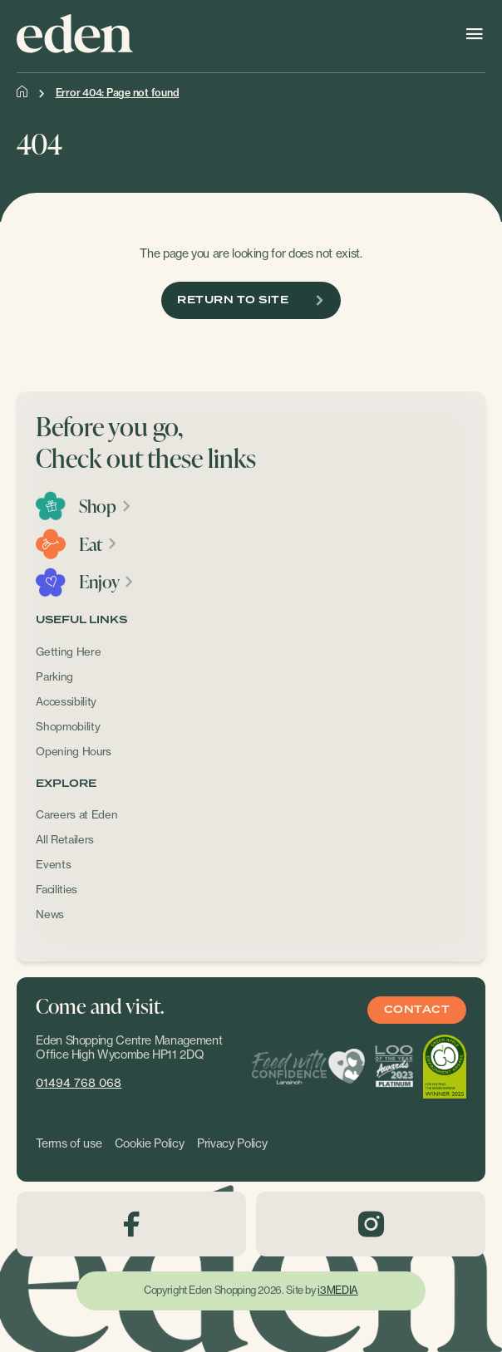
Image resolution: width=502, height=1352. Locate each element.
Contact (417, 1010)
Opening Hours (73, 751)
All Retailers (65, 839)
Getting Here (68, 651)
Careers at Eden (76, 814)
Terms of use (68, 1143)
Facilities (56, 889)
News (50, 914)
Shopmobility (68, 726)
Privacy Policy (232, 1143)
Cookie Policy (150, 1143)
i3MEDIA (337, 1290)
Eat (98, 544)
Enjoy (107, 582)
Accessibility (66, 701)
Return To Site (250, 300)
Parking (54, 676)
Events (53, 864)
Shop (105, 506)
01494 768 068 (78, 1083)
